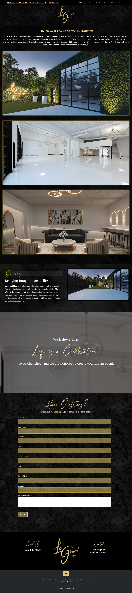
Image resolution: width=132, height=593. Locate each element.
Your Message (24, 496)
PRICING (54, 2)
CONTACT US (84, 3)
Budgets (21, 486)
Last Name (23, 427)
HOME (10, 2)
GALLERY (22, 2)
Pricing (57, 411)
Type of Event (23, 476)
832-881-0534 (114, 3)
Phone (21, 437)
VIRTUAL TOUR (38, 2)
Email (21, 446)
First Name (23, 417)
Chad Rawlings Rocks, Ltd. (66, 590)
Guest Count (22, 466)
